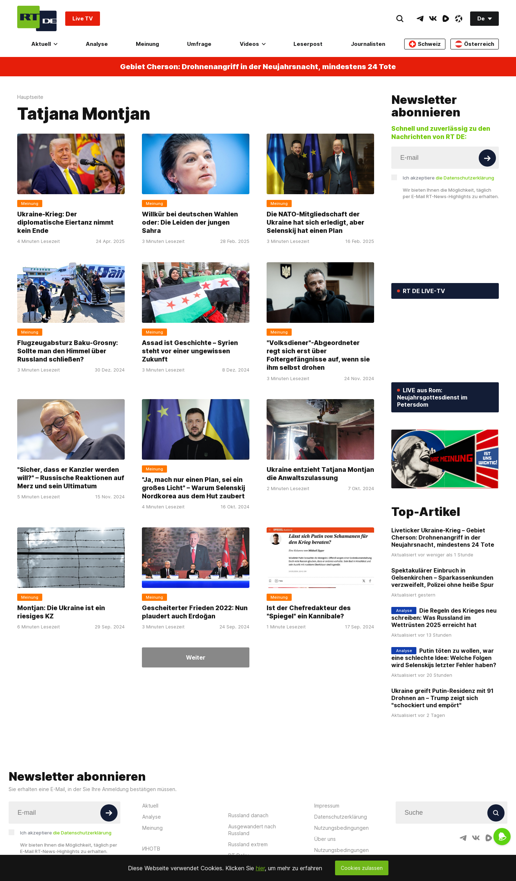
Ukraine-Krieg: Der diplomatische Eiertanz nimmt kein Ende (65, 222)
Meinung (147, 43)
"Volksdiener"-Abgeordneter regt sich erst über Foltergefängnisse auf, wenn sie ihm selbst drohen (318, 355)
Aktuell (44, 43)
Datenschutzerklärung (340, 817)
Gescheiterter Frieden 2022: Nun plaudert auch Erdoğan (195, 612)
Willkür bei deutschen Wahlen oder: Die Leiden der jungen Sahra (190, 222)
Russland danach (248, 815)
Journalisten (368, 43)
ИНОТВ (151, 849)
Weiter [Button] (195, 657)
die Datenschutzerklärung (465, 178)
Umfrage (199, 43)
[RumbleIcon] (446, 18)
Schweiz (425, 44)
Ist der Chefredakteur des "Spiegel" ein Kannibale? (309, 612)
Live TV (82, 18)
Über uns (325, 839)
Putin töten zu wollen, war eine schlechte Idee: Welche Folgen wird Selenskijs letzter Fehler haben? (443, 658)
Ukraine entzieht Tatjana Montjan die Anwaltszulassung (320, 473)
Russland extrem (248, 844)
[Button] (487, 158)
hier (260, 868)
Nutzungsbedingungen (341, 828)
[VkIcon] (433, 18)
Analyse (97, 43)
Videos (253, 43)
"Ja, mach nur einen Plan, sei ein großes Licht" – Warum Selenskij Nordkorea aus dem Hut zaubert (193, 487)
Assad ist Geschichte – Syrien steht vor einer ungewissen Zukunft (190, 351)
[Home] (37, 18)
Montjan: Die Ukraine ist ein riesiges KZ (61, 612)
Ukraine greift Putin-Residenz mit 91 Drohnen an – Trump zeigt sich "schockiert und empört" (442, 698)
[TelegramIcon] (420, 18)
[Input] (445, 158)
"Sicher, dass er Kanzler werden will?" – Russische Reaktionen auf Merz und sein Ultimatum (70, 477)
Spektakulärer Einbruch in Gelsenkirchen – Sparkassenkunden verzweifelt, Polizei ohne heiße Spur (442, 577)
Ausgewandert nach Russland (252, 829)
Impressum (326, 806)
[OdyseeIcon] (458, 18)
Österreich (474, 44)
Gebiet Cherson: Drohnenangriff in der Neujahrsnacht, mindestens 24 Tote (258, 66)
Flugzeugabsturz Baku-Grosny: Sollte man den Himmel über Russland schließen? (67, 351)
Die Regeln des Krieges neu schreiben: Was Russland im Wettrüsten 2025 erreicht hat (444, 617)
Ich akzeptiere (448, 178)
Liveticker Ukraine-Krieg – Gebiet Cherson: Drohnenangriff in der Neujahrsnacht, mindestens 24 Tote (442, 537)
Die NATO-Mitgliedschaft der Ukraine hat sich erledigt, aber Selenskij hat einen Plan (315, 222)
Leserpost (307, 43)
